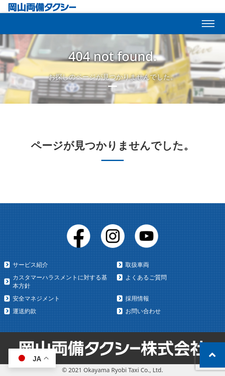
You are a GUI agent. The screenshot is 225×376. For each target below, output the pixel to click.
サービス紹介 (30, 265)
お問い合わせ (143, 311)
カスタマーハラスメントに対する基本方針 (60, 281)
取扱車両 (137, 265)
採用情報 (137, 298)
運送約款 (24, 311)
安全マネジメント (36, 298)
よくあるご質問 (146, 277)
